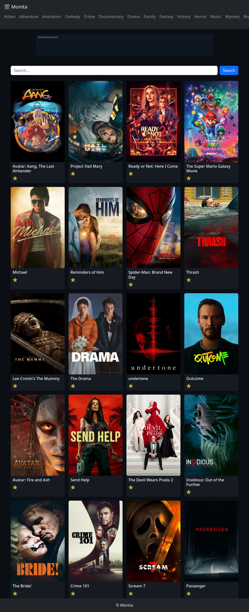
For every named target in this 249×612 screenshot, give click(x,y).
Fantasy (167, 16)
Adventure (28, 16)
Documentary (111, 16)
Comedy (72, 16)
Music (216, 16)
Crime (89, 16)
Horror (200, 16)
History (183, 16)
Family (150, 16)
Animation (51, 16)
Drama (133, 16)
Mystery (232, 16)
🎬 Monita (15, 6)
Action (9, 16)
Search (229, 70)
